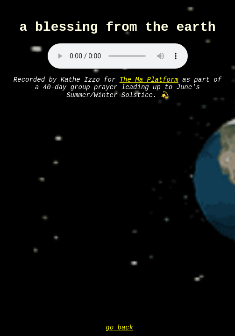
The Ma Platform (149, 83)
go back (119, 326)
